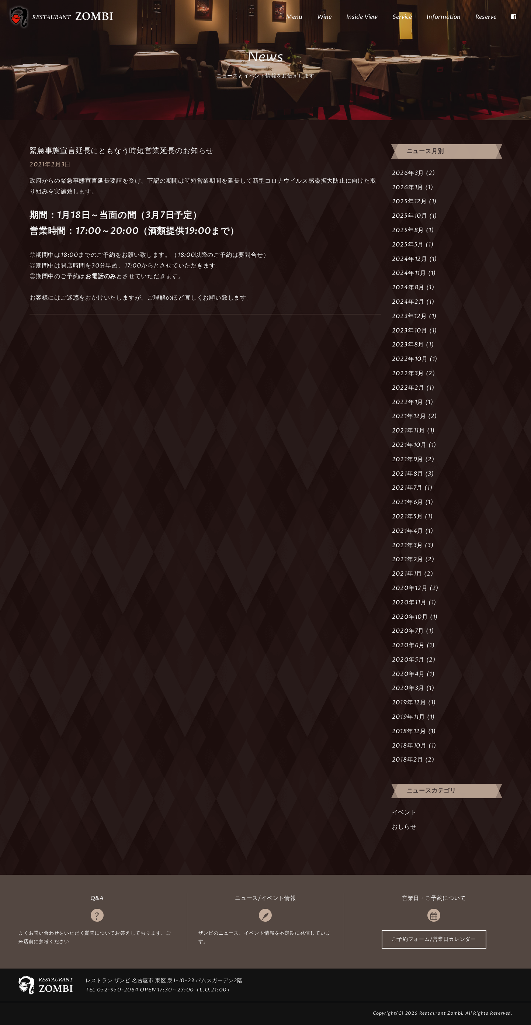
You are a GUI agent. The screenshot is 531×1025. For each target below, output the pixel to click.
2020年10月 (410, 617)
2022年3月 (408, 373)
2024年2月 (408, 302)
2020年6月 (408, 645)
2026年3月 (408, 173)
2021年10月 (409, 445)
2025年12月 (409, 201)
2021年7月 (407, 488)
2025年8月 (408, 230)
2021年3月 (407, 545)
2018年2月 (408, 760)
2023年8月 (408, 345)
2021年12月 (409, 416)
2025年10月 (409, 216)
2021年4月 (408, 531)
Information (444, 17)
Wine (324, 17)
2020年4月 (408, 674)
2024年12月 (409, 259)
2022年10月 (410, 359)
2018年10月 (409, 746)
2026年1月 (408, 187)
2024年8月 (408, 287)
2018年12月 (409, 731)
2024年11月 (409, 273)
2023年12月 (409, 316)
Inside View (362, 17)
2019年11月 (408, 717)
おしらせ (404, 827)
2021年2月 (408, 559)
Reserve (485, 17)
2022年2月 (408, 388)
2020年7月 (408, 631)
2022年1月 (408, 402)
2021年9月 (408, 459)
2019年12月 (409, 702)
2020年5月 (408, 660)
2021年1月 (407, 574)
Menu (294, 17)
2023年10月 (409, 331)
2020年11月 (409, 602)
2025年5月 (408, 245)
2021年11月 (408, 431)
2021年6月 (408, 502)
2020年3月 (408, 688)
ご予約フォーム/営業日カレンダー (434, 939)
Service (402, 17)
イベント (404, 812)
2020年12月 (410, 588)
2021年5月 (407, 516)
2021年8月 (408, 474)
